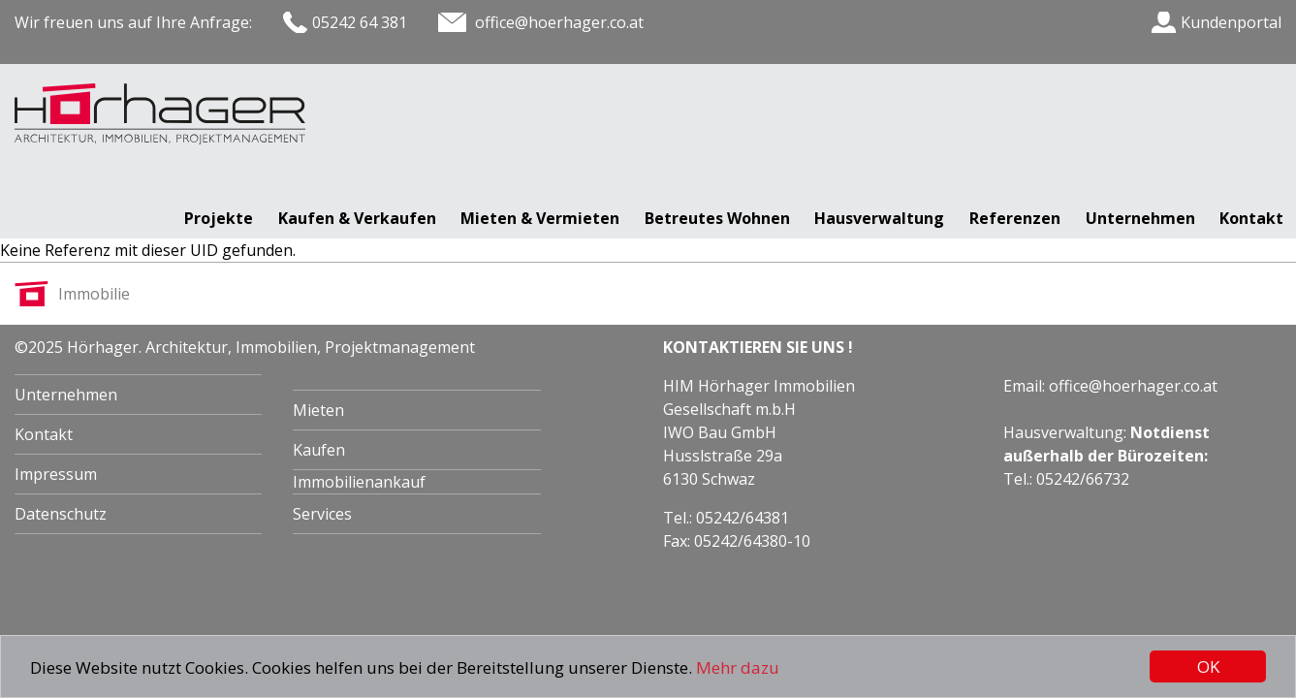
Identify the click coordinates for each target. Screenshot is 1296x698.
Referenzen (1014, 218)
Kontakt (1251, 218)
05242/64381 (742, 517)
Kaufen (319, 449)
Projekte (218, 218)
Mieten (318, 410)
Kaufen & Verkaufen (357, 218)
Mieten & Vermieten (539, 218)
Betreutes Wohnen (717, 218)
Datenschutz (61, 513)
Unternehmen (1140, 218)
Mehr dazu (737, 667)
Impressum (56, 474)
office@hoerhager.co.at (1133, 386)
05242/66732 (1082, 479)
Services (322, 513)
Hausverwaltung (879, 218)
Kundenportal (1231, 22)
